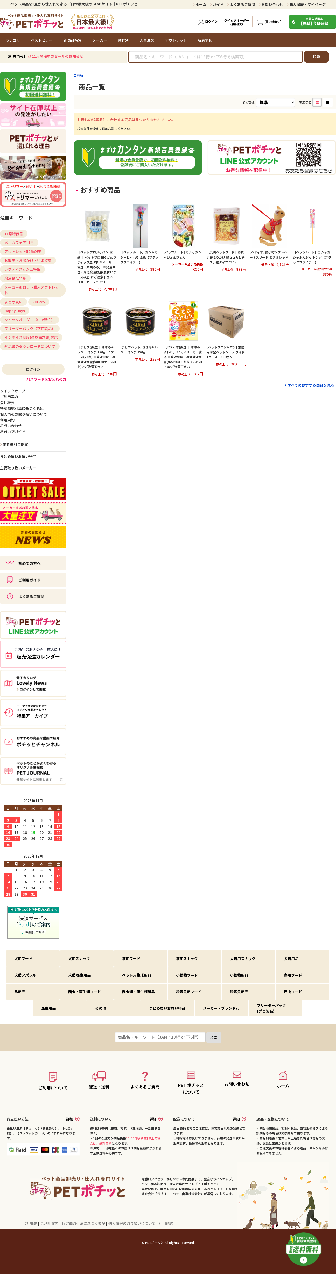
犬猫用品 (291, 958)
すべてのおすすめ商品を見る (311, 385)
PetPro (38, 301)
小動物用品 (239, 975)
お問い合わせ (271, 4)
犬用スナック (79, 958)
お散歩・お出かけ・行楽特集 (28, 260)
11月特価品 (13, 233)
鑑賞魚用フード (188, 991)
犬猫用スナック (242, 958)
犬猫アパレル (25, 975)
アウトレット (176, 40)
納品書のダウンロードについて (29, 346)
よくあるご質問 (241, 4)
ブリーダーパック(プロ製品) (271, 1008)
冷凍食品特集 (15, 278)
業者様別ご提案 (15, 444)
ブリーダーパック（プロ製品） (29, 328)
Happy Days (14, 310)
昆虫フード (293, 991)
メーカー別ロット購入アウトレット (31, 289)
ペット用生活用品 (136, 975)
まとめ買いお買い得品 (18, 456)
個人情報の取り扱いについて (132, 1223)
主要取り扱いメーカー (18, 467)
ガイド (216, 4)
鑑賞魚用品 (239, 991)
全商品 (78, 75)
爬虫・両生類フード (84, 991)
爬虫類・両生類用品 (138, 991)
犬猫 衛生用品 (79, 975)
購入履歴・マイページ (306, 4)
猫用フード (131, 958)
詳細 (73, 1119)
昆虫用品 (48, 1008)
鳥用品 (19, 991)
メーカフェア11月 (19, 242)
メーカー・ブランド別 (221, 1008)
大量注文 (147, 40)
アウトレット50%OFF (22, 251)
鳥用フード (293, 975)
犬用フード (23, 958)
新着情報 (205, 40)
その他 (100, 1008)
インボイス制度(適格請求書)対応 (31, 337)
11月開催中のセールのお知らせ (57, 56)
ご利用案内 (49, 1223)
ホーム (199, 4)
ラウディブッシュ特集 (22, 269)
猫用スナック (187, 958)
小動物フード (187, 975)
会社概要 (30, 1223)
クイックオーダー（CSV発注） (29, 319)
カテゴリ (12, 40)
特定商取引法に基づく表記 (84, 1223)
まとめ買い (13, 301)
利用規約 (166, 1223)
